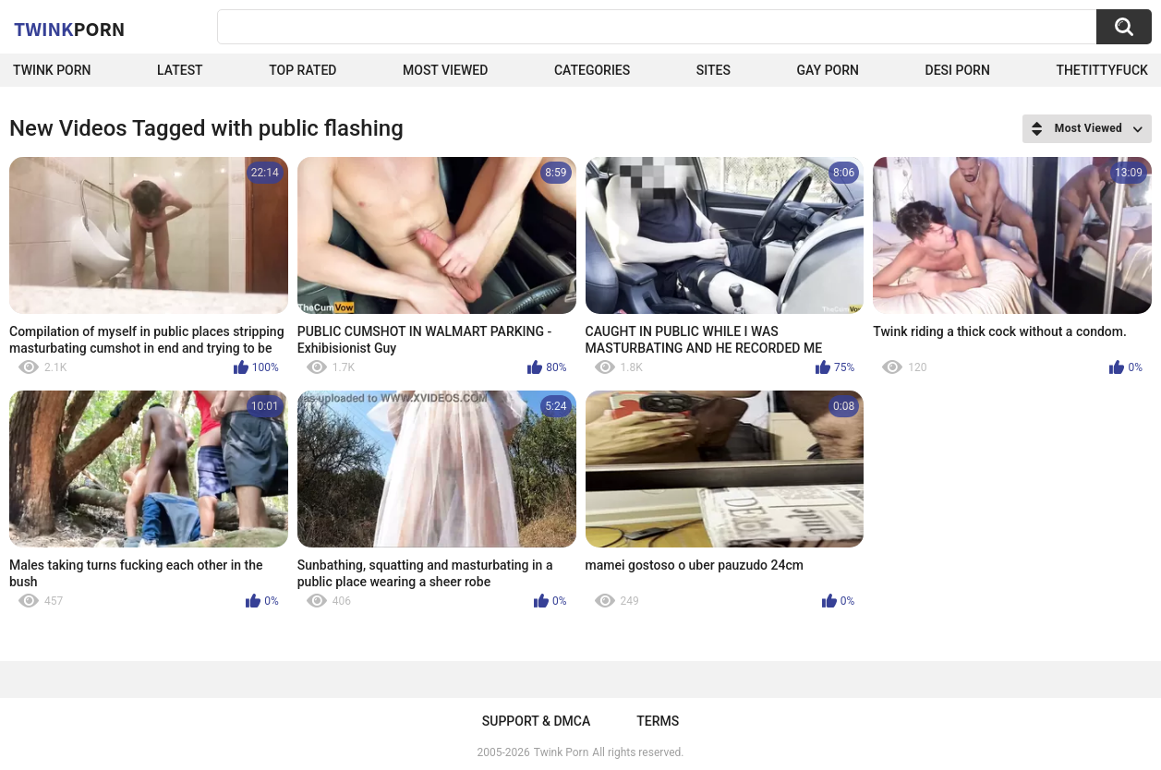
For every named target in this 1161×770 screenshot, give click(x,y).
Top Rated (302, 70)
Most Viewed (445, 70)
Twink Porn (52, 70)
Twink (69, 29)
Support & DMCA (536, 721)
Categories (592, 70)
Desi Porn (957, 70)
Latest (180, 70)
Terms (657, 721)
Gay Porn (828, 70)
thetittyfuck (1102, 70)
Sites (713, 70)
